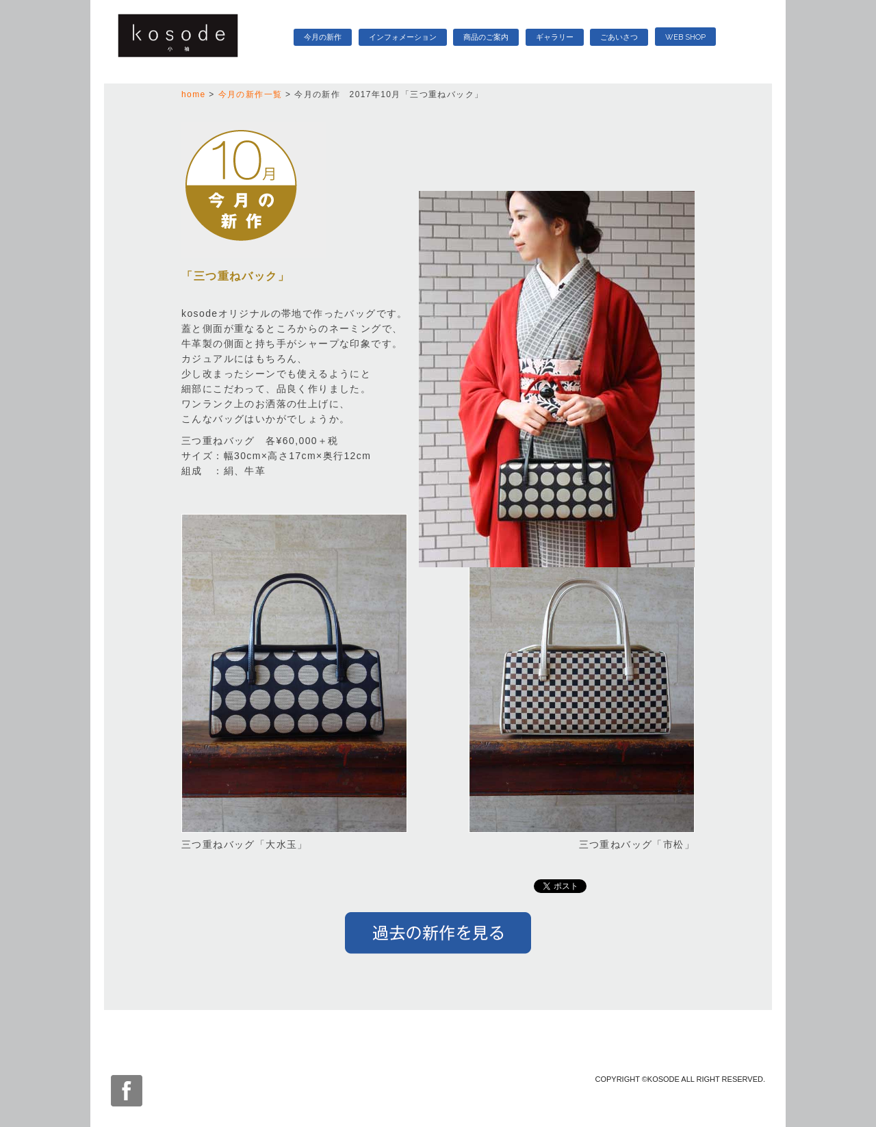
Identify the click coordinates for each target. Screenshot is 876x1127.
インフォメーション (403, 37)
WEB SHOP (685, 37)
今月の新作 (323, 37)
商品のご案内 (485, 37)
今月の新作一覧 (250, 94)
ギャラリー (555, 37)
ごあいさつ (619, 37)
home (193, 94)
